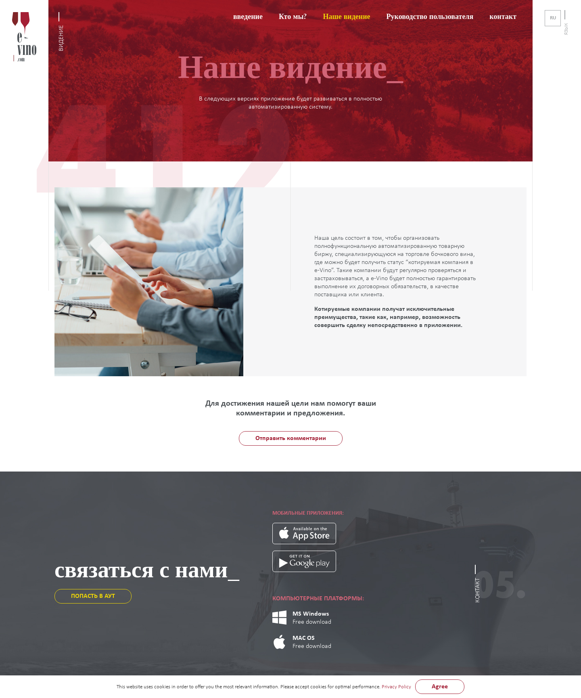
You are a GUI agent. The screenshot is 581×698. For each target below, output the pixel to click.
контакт (502, 16)
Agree (440, 686)
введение (248, 16)
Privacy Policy (396, 687)
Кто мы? (293, 16)
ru (553, 18)
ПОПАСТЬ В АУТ (93, 596)
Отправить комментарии (290, 438)
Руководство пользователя (430, 16)
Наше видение (346, 16)
